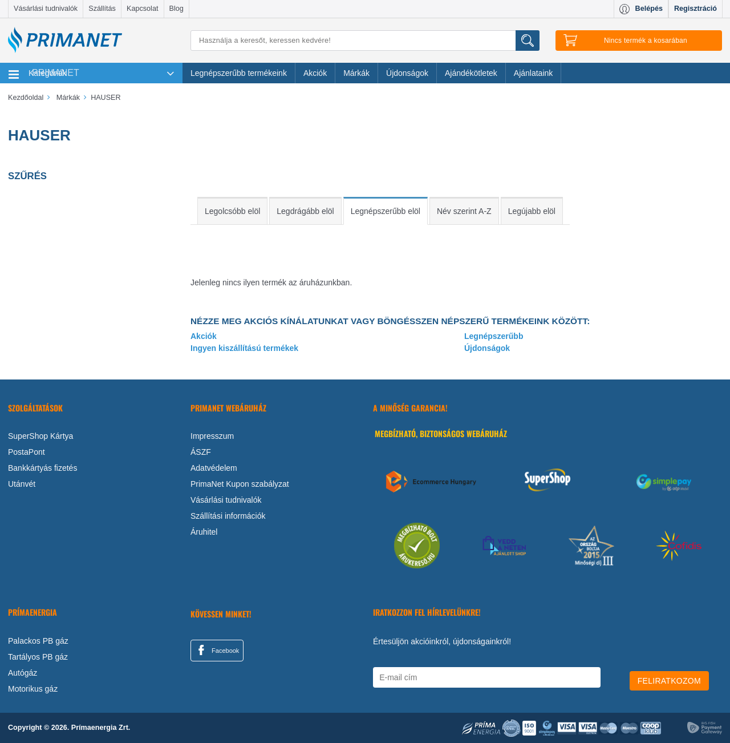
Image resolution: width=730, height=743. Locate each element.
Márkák (356, 73)
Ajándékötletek (471, 73)
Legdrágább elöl (305, 211)
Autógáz (22, 672)
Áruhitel (203, 531)
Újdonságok (407, 73)
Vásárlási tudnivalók (46, 9)
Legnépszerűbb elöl (385, 211)
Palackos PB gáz (38, 640)
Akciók (315, 73)
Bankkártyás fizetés (42, 468)
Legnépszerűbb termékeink (238, 73)
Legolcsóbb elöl (232, 211)
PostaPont (26, 452)
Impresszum (212, 436)
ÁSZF (200, 452)
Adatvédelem (213, 468)
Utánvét (21, 483)
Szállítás (102, 9)
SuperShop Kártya (40, 436)
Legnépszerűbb (493, 336)
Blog (176, 9)
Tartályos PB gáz (38, 656)
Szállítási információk (228, 515)
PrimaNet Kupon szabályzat (239, 483)
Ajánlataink (533, 73)
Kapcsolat (142, 9)
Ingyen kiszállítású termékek (244, 348)
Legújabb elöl (531, 211)
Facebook (216, 650)
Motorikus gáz (33, 688)
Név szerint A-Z (464, 211)
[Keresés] (365, 40)
